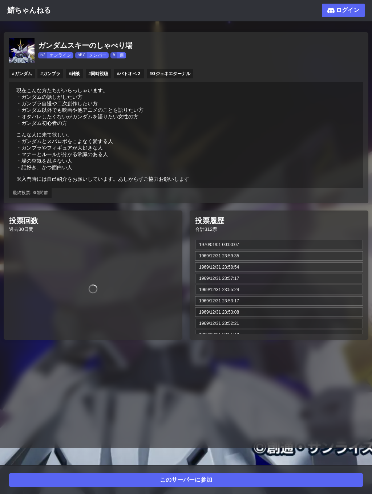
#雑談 (74, 73)
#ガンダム (22, 73)
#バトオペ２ (129, 73)
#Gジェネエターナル (170, 73)
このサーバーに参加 (186, 480)
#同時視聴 (99, 73)
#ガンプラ (50, 73)
